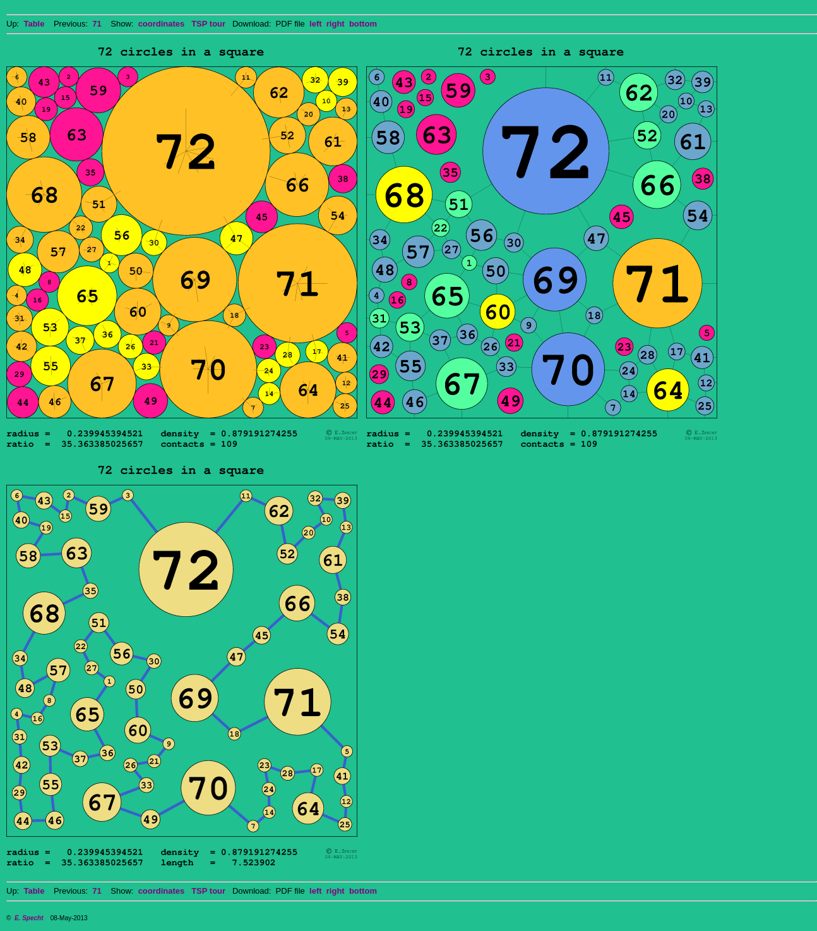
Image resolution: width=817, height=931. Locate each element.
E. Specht (29, 918)
